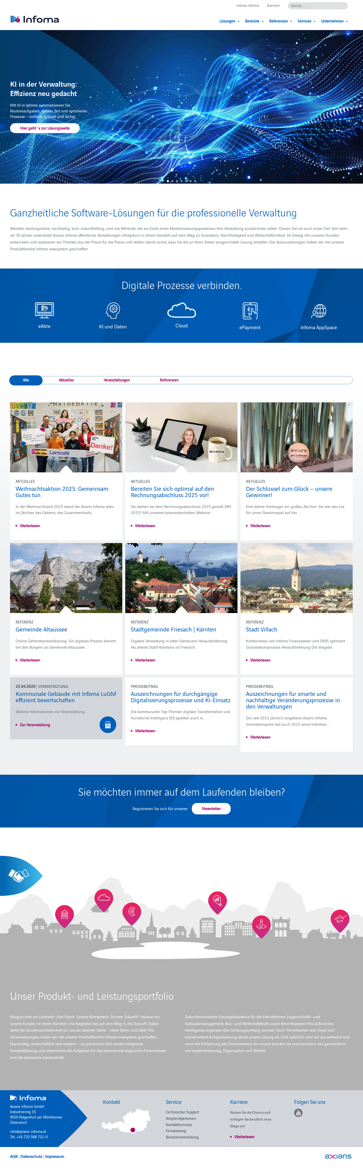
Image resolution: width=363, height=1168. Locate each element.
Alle (26, 379)
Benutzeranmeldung (182, 1136)
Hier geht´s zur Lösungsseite (45, 128)
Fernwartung (176, 1130)
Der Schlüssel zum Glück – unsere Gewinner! (289, 491)
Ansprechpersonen (181, 1118)
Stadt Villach (261, 629)
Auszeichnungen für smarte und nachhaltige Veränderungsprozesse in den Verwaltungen (293, 699)
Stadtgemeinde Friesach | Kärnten (173, 629)
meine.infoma (247, 5)
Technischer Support (182, 1111)
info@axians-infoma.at (28, 1131)
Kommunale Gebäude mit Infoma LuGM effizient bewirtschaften (66, 696)
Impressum (54, 1156)
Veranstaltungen (117, 379)
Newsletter (211, 808)
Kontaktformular (179, 1124)
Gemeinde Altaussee (41, 629)
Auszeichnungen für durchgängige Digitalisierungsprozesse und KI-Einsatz (181, 696)
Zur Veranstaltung (35, 724)
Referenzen (169, 379)
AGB (13, 1156)
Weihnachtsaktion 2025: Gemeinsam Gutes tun (62, 491)
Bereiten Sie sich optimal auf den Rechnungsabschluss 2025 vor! (172, 491)
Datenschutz (31, 1156)
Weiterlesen (30, 525)
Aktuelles (66, 379)
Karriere (273, 5)
